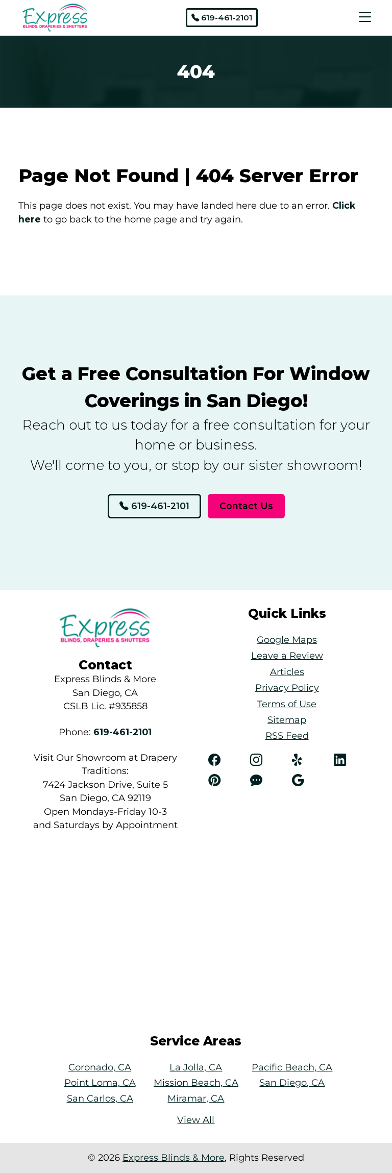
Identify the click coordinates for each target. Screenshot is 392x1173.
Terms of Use (286, 703)
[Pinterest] (224, 780)
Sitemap (286, 719)
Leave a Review (287, 655)
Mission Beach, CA (196, 1082)
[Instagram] (266, 760)
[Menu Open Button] (363, 17)
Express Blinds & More (173, 1157)
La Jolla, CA (195, 1067)
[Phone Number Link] (122, 732)
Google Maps (287, 639)
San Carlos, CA (100, 1098)
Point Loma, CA (100, 1082)
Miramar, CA (195, 1098)
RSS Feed (287, 735)
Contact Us (246, 506)
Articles (287, 671)
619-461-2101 (221, 17)
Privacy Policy (287, 687)
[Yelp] (308, 760)
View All (195, 1119)
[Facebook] (224, 760)
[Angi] (266, 780)
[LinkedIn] (350, 760)
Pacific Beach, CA (292, 1067)
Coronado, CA (99, 1067)
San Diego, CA (292, 1082)
